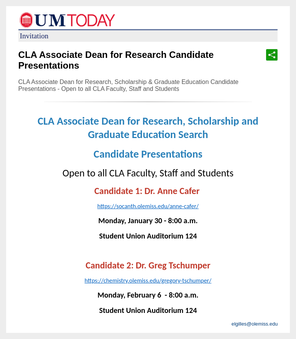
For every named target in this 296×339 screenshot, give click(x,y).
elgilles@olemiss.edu (255, 324)
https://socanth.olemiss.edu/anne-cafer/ (148, 206)
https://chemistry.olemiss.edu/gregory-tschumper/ (147, 280)
